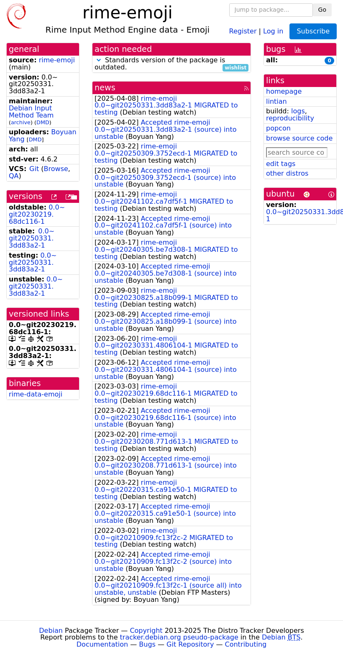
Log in (273, 31)
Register (243, 31)
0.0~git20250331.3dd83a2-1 (31, 238)
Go (322, 9)
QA (14, 176)
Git (34, 169)
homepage (284, 91)
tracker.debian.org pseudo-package (179, 637)
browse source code (299, 138)
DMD (42, 122)
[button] (99, 60)
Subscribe (313, 31)
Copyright (146, 631)
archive (21, 122)
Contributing (246, 644)
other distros (287, 173)
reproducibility (290, 118)
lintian (276, 101)
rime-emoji (57, 60)
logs (298, 111)
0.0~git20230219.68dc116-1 (37, 214)
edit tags (280, 164)
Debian (51, 631)
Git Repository (190, 644)
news (105, 87)
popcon (278, 128)
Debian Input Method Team (31, 111)
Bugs (147, 644)
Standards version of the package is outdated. (171, 64)
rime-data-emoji (35, 394)
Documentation (102, 644)
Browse (56, 169)
